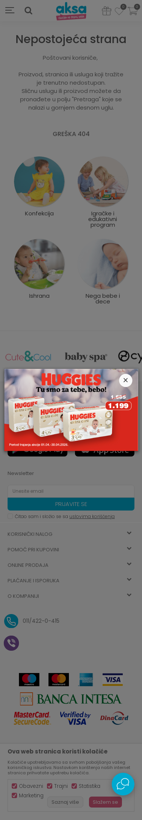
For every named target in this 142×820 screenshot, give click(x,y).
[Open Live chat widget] (123, 784)
